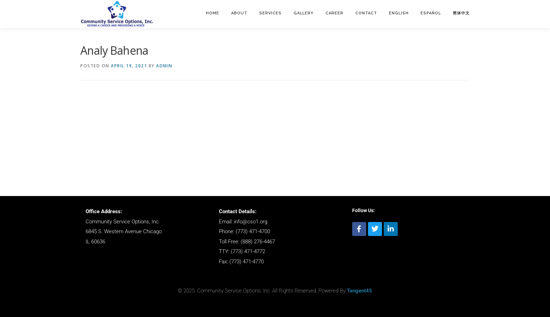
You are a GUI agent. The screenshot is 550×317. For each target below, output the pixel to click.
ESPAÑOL (431, 13)
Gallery (304, 13)
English (399, 13)
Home (212, 13)
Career (334, 13)
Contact (366, 13)
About (239, 13)
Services (270, 13)
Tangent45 (359, 291)
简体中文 (461, 13)
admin (164, 66)
